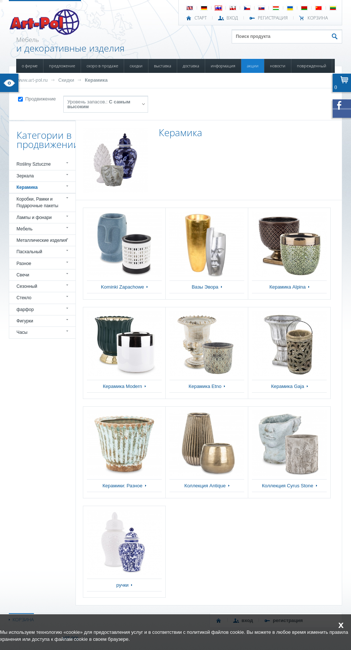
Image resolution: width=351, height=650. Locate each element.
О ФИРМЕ (30, 65)
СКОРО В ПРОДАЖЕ (102, 65)
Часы (22, 332)
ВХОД (232, 18)
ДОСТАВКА (191, 65)
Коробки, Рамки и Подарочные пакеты (37, 202)
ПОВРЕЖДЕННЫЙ (311, 65)
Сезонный (27, 286)
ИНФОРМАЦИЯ (223, 65)
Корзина (318, 18)
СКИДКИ (136, 65)
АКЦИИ (253, 65)
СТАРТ (200, 18)
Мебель (24, 229)
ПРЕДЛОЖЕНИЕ (62, 65)
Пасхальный (29, 251)
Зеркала (25, 176)
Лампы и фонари (34, 217)
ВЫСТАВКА (162, 65)
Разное (24, 263)
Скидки (66, 80)
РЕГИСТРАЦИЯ (273, 18)
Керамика (96, 80)
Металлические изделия (42, 240)
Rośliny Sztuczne (34, 164)
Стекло (24, 297)
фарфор (25, 309)
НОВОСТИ (277, 65)
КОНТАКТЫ (30, 79)
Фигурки (25, 321)
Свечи (23, 275)
